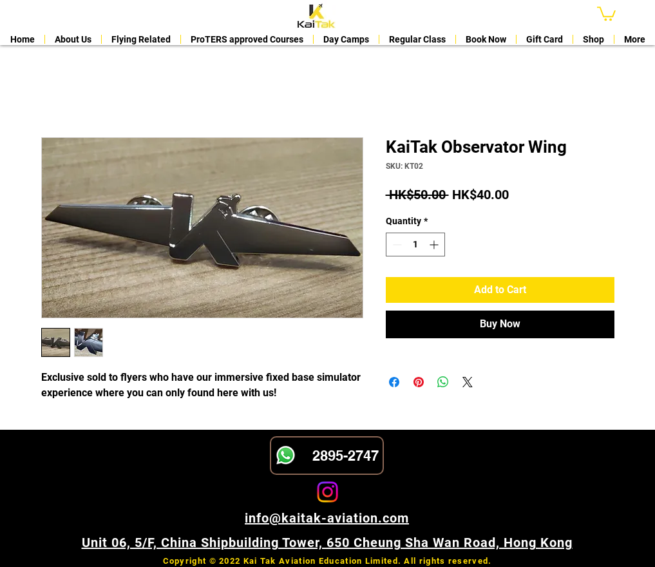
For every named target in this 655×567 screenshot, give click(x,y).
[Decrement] (396, 244)
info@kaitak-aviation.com (327, 518)
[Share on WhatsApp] (443, 382)
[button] (606, 13)
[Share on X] (467, 382)
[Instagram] (327, 492)
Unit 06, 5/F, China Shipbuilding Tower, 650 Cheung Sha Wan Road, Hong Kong (327, 542)
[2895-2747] (327, 455)
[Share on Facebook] (394, 382)
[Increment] (435, 244)
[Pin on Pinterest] (418, 382)
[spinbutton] (415, 244)
